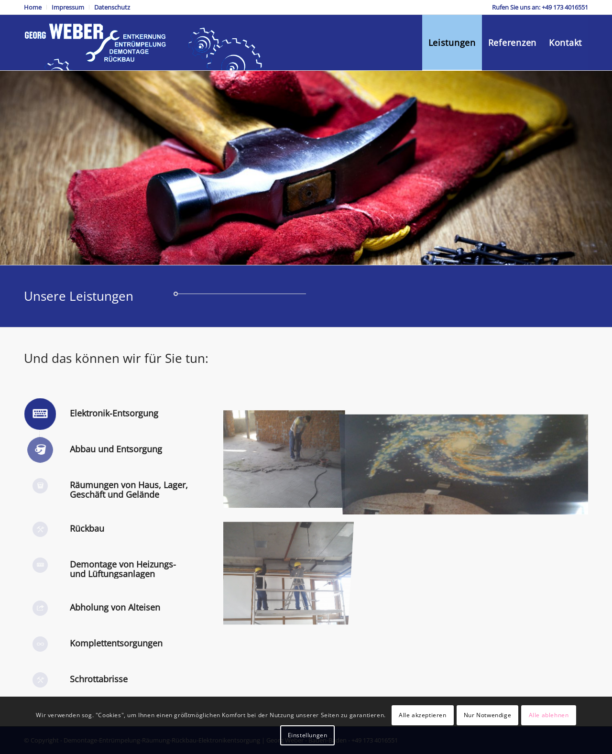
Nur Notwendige (487, 715)
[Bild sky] (467, 458)
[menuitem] (35, 7)
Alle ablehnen (549, 715)
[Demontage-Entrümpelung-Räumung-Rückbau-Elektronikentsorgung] (145, 42)
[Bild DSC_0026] (284, 556)
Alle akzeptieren (423, 715)
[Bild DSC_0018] (284, 458)
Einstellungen (308, 735)
